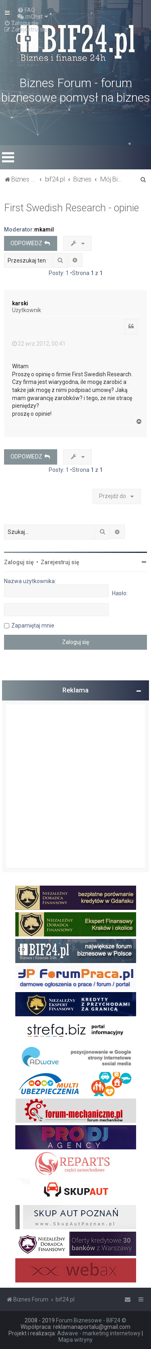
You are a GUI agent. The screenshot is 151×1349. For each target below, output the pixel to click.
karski (20, 303)
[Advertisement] (75, 786)
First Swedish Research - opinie (71, 208)
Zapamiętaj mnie (32, 625)
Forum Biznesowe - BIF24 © (91, 1320)
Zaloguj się (19, 562)
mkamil (44, 229)
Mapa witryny (75, 1339)
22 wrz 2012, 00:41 (39, 343)
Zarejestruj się (60, 562)
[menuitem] (26, 10)
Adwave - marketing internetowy (99, 1333)
